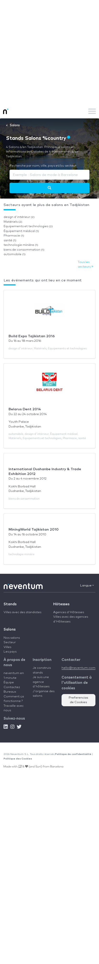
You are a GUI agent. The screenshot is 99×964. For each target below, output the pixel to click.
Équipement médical (21, 231)
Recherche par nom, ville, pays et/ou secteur (43, 165)
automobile (15, 254)
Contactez (12, 687)
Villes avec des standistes (22, 612)
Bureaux (10, 691)
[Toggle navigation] (92, 111)
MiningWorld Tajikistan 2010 (34, 529)
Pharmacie (14, 235)
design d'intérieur (19, 217)
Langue (87, 585)
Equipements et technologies (28, 226)
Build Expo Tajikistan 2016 (32, 336)
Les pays (10, 651)
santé (10, 240)
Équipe (9, 682)
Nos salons (12, 637)
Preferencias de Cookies (78, 700)
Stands (10, 604)
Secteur (10, 642)
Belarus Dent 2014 (25, 409)
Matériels (13, 221)
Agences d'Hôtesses (68, 612)
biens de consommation (24, 249)
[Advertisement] (49, 51)
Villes (7, 647)
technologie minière (21, 245)
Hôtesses (61, 604)
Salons (10, 629)
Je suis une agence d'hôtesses (41, 682)
